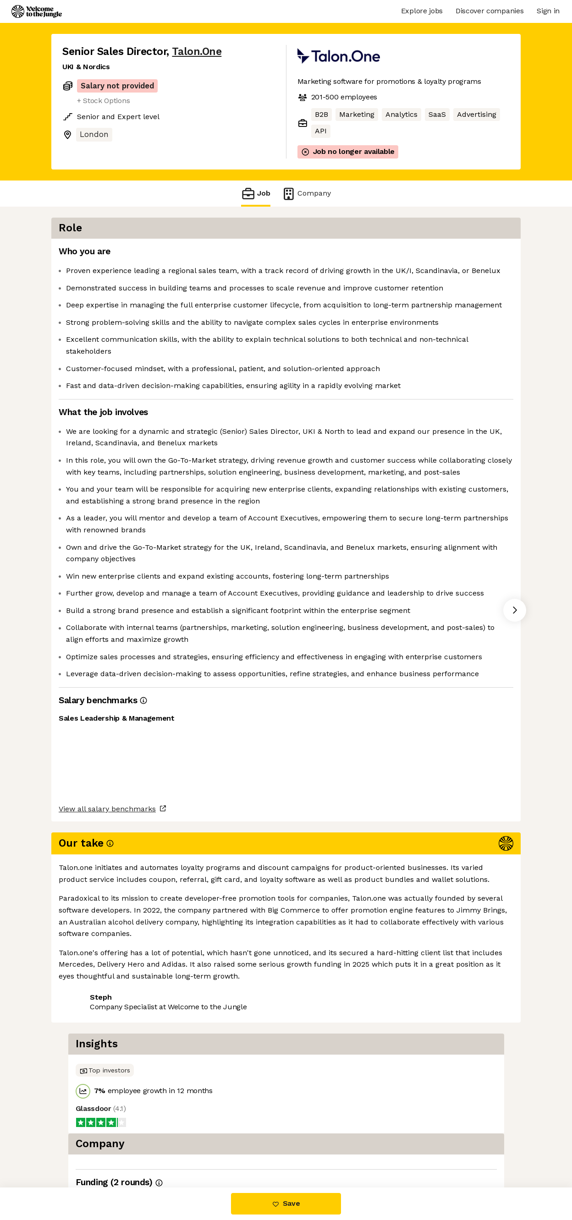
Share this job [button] (87, 1149)
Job (255, 193)
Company (306, 193)
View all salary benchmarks (107, 1114)
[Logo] (36, 11)
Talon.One (196, 51)
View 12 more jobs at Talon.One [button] (182, 1149)
